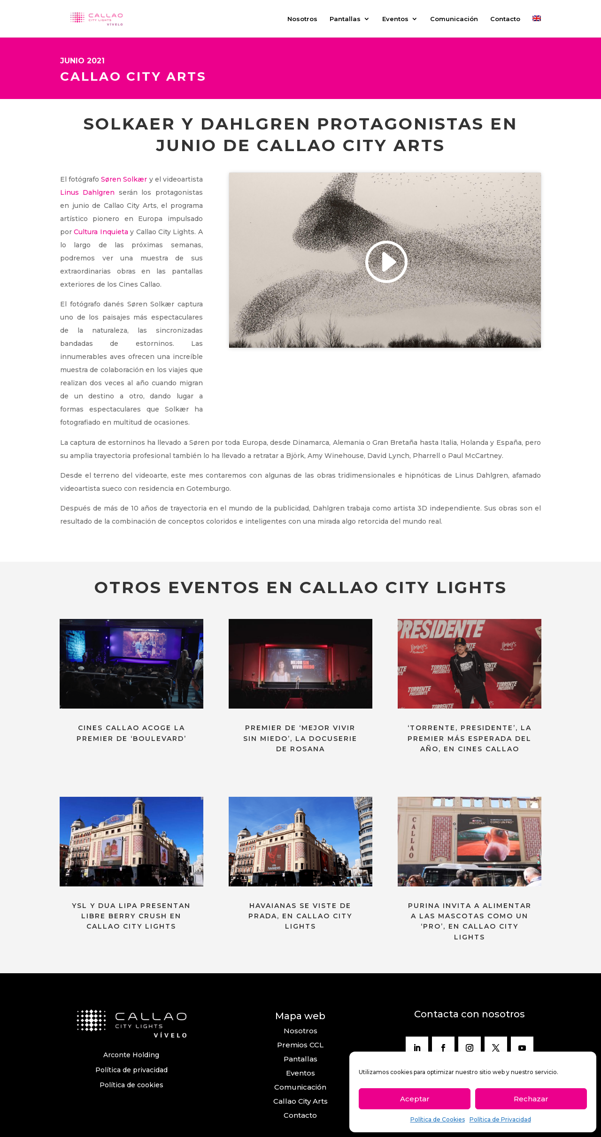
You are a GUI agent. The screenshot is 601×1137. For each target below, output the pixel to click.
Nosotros (302, 19)
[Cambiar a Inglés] (536, 26)
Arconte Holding (131, 1055)
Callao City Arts (300, 1101)
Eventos (395, 19)
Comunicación (454, 19)
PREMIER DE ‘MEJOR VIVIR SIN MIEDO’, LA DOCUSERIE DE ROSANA (300, 738)
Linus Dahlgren (87, 192)
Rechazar (531, 1098)
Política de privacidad (131, 1070)
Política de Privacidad (500, 1119)
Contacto (505, 19)
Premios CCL (300, 1044)
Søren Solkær (124, 179)
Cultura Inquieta (101, 232)
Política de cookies (131, 1085)
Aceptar (415, 1098)
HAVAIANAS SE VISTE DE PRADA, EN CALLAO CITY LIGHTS (300, 916)
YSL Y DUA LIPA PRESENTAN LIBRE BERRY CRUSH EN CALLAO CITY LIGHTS (131, 916)
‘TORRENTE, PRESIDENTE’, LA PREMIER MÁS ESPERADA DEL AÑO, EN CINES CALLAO (470, 738)
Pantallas (345, 19)
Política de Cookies (437, 1119)
